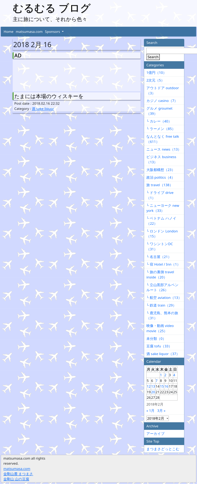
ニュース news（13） (163, 149)
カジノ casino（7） (162, 100)
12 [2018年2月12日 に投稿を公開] (149, 386)
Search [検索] (153, 56)
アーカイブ (155, 433)
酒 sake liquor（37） (163, 353)
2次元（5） (155, 80)
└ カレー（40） (159, 121)
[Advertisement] (30, 74)
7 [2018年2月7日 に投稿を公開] (157, 380)
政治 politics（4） (160, 177)
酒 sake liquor (43, 108)
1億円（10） (156, 72)
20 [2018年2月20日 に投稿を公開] (153, 392)
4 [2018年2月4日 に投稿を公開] (174, 375)
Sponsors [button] (53, 31)
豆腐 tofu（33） (159, 346)
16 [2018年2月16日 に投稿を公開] (166, 386)
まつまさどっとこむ (163, 449)
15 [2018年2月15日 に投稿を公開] (162, 386)
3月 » (161, 410)
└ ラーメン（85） (160, 128)
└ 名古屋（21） (158, 256)
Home (9, 31)
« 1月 (150, 410)
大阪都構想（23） (160, 169)
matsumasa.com (29, 31)
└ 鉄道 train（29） (161, 305)
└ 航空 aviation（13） (164, 297)
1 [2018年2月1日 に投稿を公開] (161, 375)
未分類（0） (156, 338)
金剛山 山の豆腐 (16, 479)
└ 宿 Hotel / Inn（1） (163, 264)
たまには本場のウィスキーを (49, 96)
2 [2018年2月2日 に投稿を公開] (165, 375)
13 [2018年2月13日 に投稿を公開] (153, 386)
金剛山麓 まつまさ (18, 473)
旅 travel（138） (159, 185)
